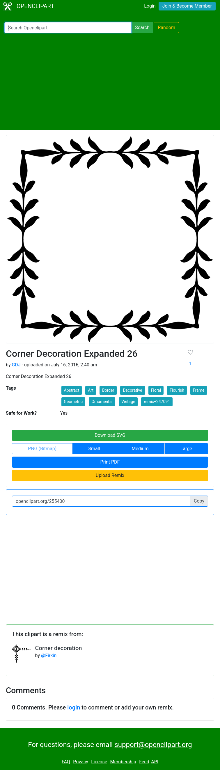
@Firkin (48, 655)
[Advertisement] (110, 81)
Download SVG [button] (110, 435)
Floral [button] (156, 390)
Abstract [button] (71, 390)
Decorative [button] (132, 390)
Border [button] (108, 390)
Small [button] (94, 448)
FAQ (66, 761)
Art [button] (90, 390)
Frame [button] (198, 390)
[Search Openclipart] (68, 27)
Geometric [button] (73, 401)
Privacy (80, 761)
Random (166, 27)
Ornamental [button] (102, 401)
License (99, 761)
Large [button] (186, 448)
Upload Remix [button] (110, 475)
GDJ (16, 365)
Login (149, 6)
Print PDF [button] (110, 462)
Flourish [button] (177, 390)
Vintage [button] (128, 401)
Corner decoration (58, 648)
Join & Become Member (187, 6)
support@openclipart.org (153, 745)
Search (142, 27)
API (154, 761)
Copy (199, 501)
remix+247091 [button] (157, 401)
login (73, 707)
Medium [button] (140, 448)
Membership (123, 761)
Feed (144, 761)
